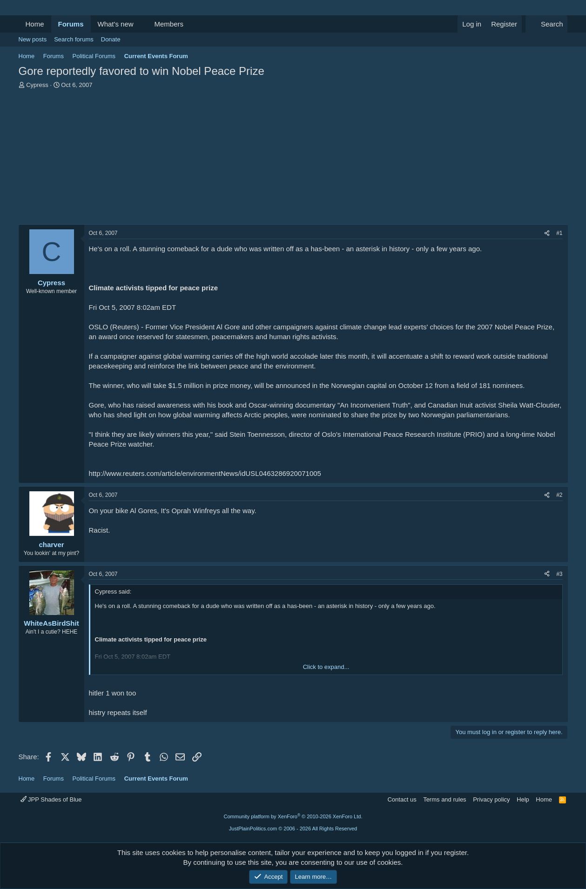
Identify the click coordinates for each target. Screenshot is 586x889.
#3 (559, 574)
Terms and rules (444, 799)
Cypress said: (113, 591)
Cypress (37, 84)
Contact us (401, 799)
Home (35, 24)
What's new (116, 24)
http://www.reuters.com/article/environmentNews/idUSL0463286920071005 (205, 473)
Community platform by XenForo (293, 816)
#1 (559, 233)
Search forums (74, 39)
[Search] (546, 24)
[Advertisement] (293, 159)
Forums (71, 24)
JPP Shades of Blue (51, 799)
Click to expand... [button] (326, 666)
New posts (33, 39)
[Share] (547, 233)
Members (168, 24)
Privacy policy (491, 799)
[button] (140, 24)
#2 (559, 495)
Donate (111, 39)
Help (523, 799)
